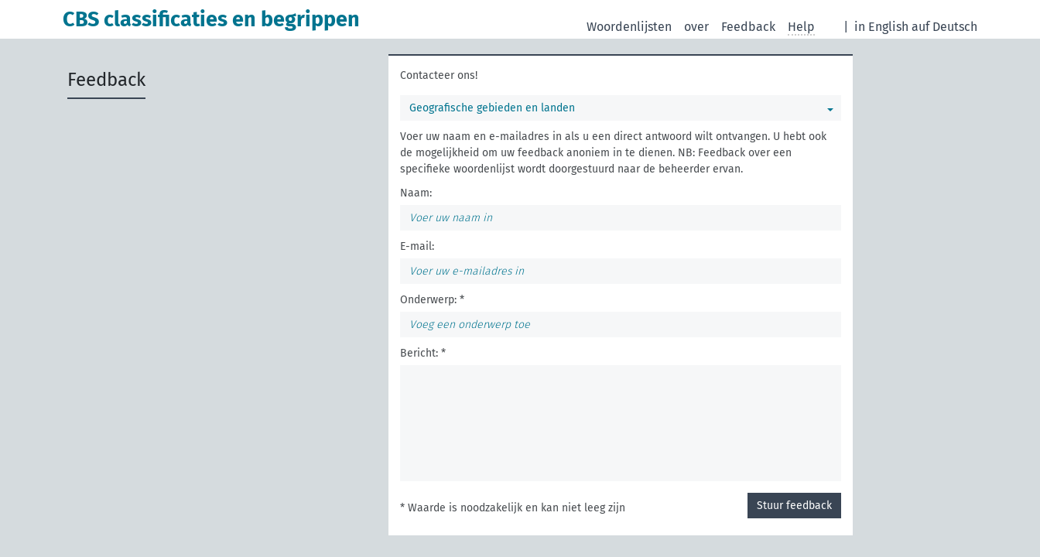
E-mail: (417, 246)
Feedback (748, 26)
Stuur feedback (794, 505)
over (696, 26)
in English (881, 26)
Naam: (416, 193)
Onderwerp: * (432, 299)
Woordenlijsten (629, 26)
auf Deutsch (944, 26)
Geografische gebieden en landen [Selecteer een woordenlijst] (492, 107)
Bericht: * (423, 353)
